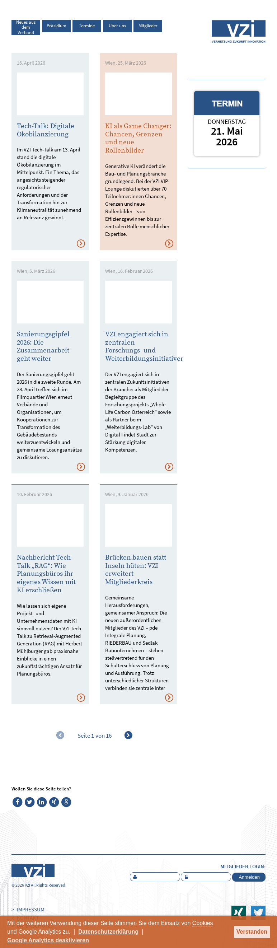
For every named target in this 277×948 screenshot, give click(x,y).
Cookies (202, 923)
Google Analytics (39, 932)
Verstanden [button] (251, 932)
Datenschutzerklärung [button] (108, 932)
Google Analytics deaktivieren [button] (48, 940)
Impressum (30, 909)
